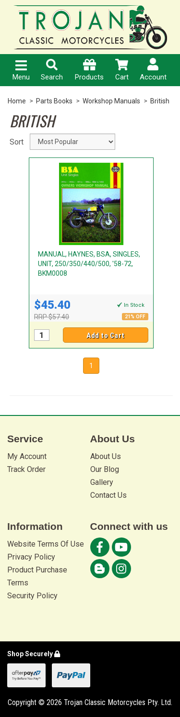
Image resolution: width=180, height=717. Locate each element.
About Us (105, 456)
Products (89, 70)
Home (17, 101)
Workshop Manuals (111, 101)
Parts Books (54, 101)
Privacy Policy (31, 556)
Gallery (101, 482)
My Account (27, 456)
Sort (16, 141)
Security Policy (32, 595)
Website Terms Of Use (45, 544)
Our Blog (104, 469)
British (159, 101)
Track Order (26, 469)
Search (52, 70)
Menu (21, 70)
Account (153, 69)
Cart (122, 70)
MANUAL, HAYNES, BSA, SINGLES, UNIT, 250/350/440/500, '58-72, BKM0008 (89, 263)
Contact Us (108, 495)
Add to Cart (105, 335)
